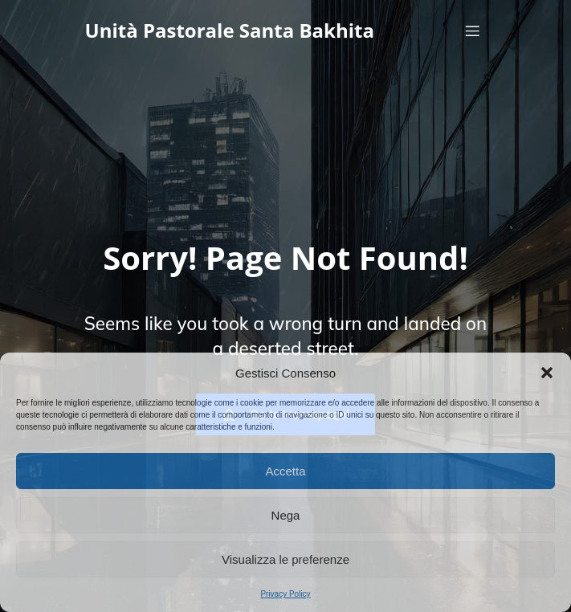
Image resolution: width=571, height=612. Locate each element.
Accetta (285, 471)
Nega (285, 515)
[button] (547, 373)
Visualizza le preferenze (285, 559)
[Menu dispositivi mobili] (473, 30)
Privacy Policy (285, 594)
